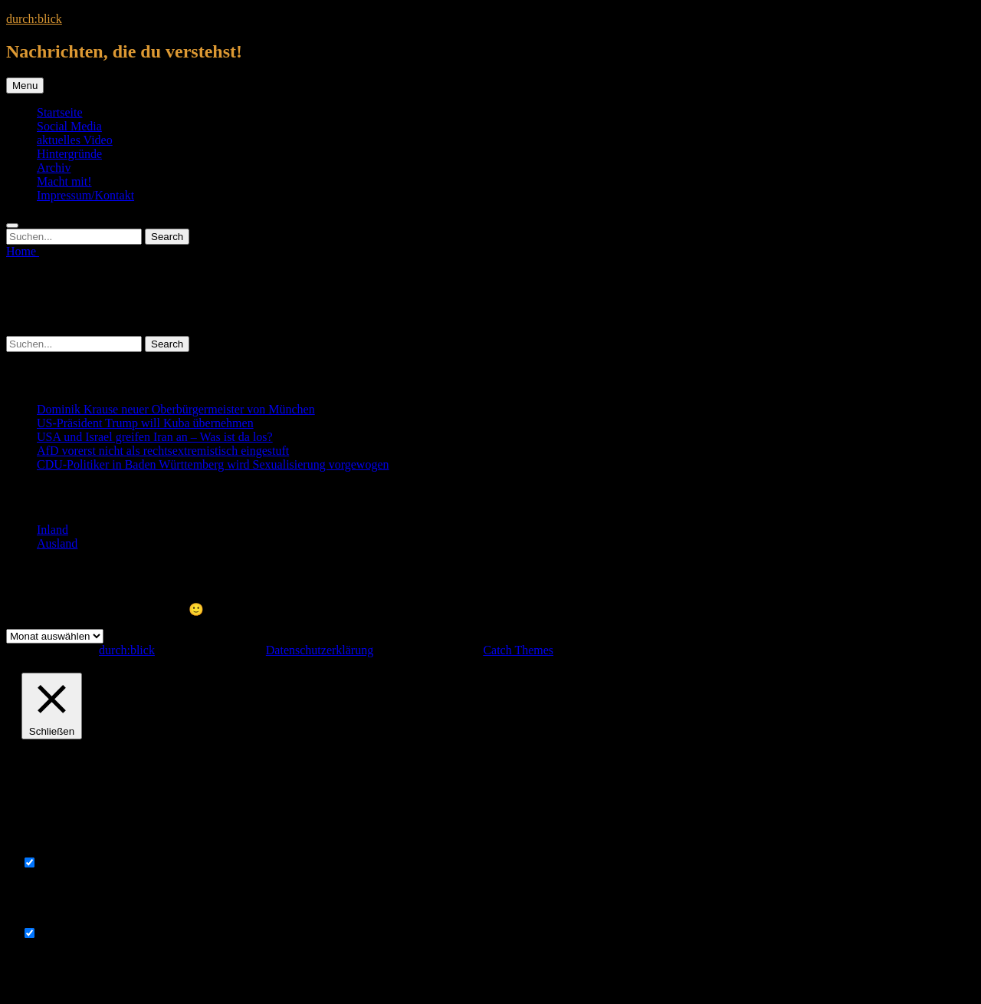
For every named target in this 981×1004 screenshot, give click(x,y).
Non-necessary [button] (57, 918)
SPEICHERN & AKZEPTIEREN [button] (103, 975)
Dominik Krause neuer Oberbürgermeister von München (176, 409)
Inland (52, 529)
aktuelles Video (75, 139)
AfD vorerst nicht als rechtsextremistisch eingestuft (163, 450)
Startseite (60, 112)
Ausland (57, 543)
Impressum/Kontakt (85, 195)
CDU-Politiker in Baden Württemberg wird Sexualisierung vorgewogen (213, 464)
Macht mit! (64, 181)
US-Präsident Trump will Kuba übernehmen (145, 423)
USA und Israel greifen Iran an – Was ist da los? (155, 436)
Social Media (69, 126)
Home (22, 251)
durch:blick (34, 18)
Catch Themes (518, 650)
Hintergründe (69, 153)
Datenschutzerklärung (319, 650)
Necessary (65, 863)
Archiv (54, 167)
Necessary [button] (46, 847)
